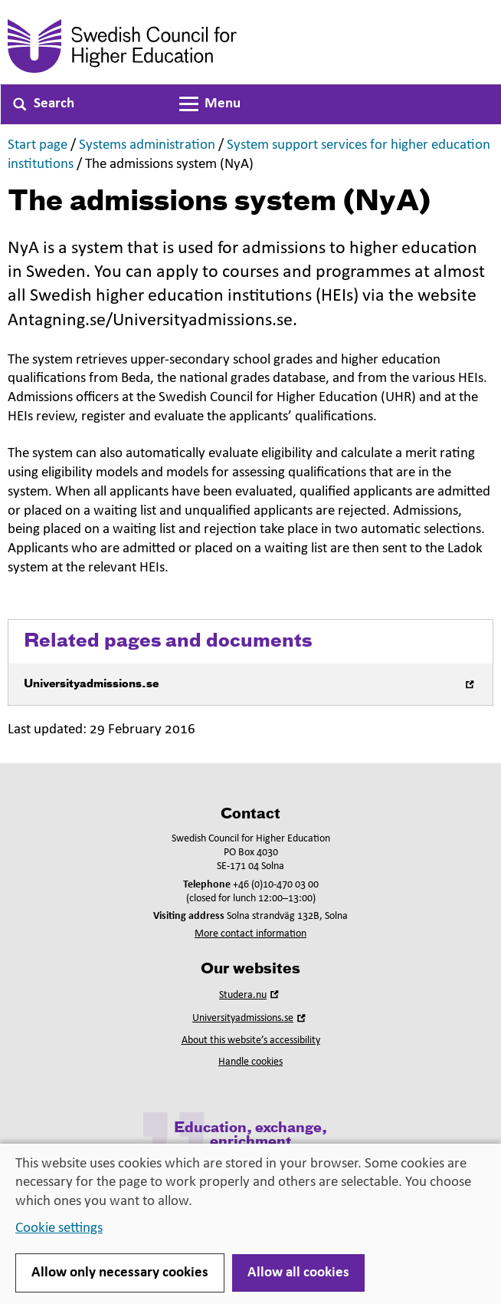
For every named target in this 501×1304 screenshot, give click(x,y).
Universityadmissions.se (250, 1018)
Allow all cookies (298, 1273)
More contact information (250, 934)
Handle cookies (250, 1062)
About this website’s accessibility (251, 1040)
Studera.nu (250, 995)
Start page (37, 145)
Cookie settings (59, 1228)
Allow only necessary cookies (119, 1273)
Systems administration (147, 145)
